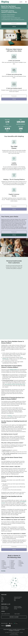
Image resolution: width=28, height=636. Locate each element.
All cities (3, 571)
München (4, 563)
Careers (2, 598)
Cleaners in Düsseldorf (18, 607)
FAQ (15, 599)
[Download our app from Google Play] (16, 623)
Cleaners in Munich (4, 608)
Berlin (3, 560)
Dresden (12, 565)
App (2, 600)
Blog (2, 601)
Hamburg (4, 564)
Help (15, 600)
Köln (3, 565)
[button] (21, 2)
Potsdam (4, 562)
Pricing (2, 599)
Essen (20, 564)
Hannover (13, 564)
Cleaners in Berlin (4, 606)
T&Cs (24, 169)
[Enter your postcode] (14, 23)
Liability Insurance (17, 598)
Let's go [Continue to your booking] (14, 26)
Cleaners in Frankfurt (17, 606)
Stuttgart (12, 560)
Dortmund (13, 563)
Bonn (20, 560)
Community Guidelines (18, 597)
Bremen (12, 567)
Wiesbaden (21, 563)
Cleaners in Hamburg (4, 607)
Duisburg (21, 562)
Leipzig (12, 562)
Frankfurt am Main (6, 567)
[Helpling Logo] (5, 2)
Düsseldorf (4, 568)
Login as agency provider (5, 613)
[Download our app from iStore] (11, 623)
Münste (20, 565)
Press (2, 597)
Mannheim (13, 568)
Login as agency (17, 613)
